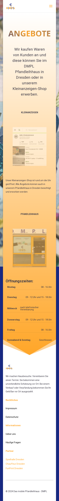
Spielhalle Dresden (15, 459)
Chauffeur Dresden (15, 464)
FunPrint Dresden (14, 468)
